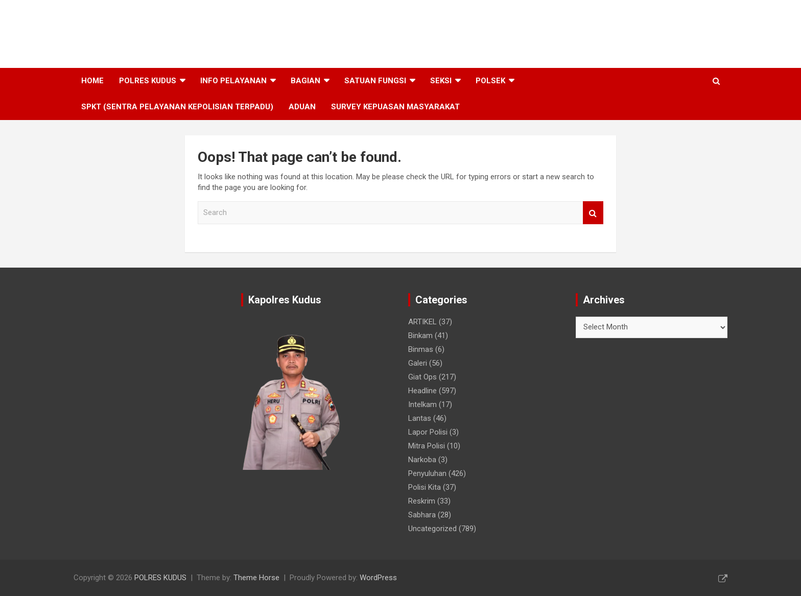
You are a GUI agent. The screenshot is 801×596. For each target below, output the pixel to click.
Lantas (419, 418)
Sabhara (422, 514)
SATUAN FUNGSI (375, 80)
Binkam (420, 335)
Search (593, 212)
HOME (92, 80)
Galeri (417, 363)
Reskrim (421, 501)
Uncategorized (432, 528)
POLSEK (490, 80)
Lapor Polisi (427, 432)
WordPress (378, 577)
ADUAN (302, 106)
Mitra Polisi (426, 445)
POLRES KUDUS (147, 28)
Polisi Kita (424, 487)
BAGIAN (305, 80)
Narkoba (422, 459)
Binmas (420, 349)
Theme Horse (256, 577)
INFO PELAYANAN (233, 80)
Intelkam (422, 404)
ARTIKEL (422, 321)
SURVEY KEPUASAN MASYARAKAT (395, 106)
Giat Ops (422, 377)
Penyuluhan (427, 473)
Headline (422, 390)
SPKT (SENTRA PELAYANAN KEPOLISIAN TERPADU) (177, 106)
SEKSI (441, 80)
